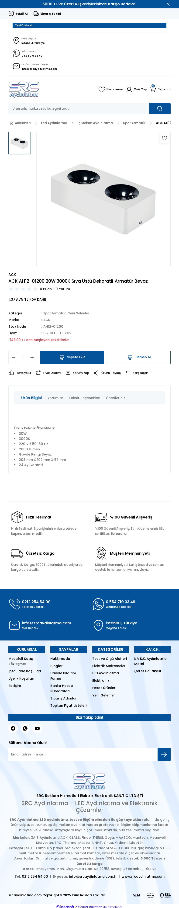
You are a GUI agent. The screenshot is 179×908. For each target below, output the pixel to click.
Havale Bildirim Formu (63, 677)
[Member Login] (136, 90)
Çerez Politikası (147, 672)
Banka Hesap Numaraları (61, 689)
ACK (47, 321)
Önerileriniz (115, 399)
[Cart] (160, 90)
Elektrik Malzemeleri (109, 666)
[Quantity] (22, 358)
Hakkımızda (60, 659)
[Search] (89, 109)
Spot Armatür (55, 314)
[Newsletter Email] (89, 755)
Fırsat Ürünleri (104, 689)
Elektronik (100, 681)
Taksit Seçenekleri (84, 399)
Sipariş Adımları (64, 699)
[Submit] (164, 755)
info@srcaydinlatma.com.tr (93, 877)
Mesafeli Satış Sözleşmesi (20, 662)
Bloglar (56, 666)
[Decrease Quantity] (12, 358)
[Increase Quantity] (33, 358)
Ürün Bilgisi (31, 398)
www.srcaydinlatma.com (143, 877)
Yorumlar (55, 399)
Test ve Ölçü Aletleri (109, 659)
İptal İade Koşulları (24, 672)
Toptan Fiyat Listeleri (68, 706)
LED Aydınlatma (105, 674)
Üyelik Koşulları (21, 679)
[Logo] (23, 90)
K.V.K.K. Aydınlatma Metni (150, 662)
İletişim (14, 687)
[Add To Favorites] (164, 139)
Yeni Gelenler (81, 314)
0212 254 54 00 (35, 877)
